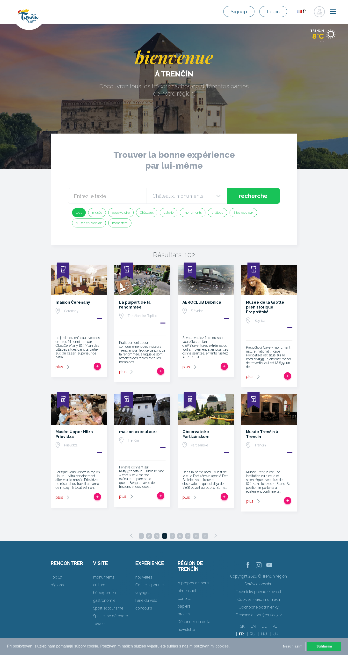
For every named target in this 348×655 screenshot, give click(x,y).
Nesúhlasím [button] (293, 646)
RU (252, 634)
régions (57, 585)
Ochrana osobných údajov (258, 615)
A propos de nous (193, 583)
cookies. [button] (223, 646)
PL (275, 626)
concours (143, 608)
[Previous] (131, 535)
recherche (253, 195)
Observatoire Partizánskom (196, 434)
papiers (184, 606)
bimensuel (187, 590)
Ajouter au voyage (97, 366)
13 (205, 536)
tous (79, 212)
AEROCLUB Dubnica (201, 302)
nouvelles (143, 577)
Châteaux (146, 212)
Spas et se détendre (110, 616)
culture (99, 585)
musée (97, 212)
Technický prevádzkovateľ (258, 591)
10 (196, 536)
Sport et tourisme (108, 608)
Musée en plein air (89, 223)
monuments (193, 212)
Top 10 (56, 577)
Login (273, 12)
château (217, 212)
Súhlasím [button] (324, 646)
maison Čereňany (73, 302)
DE (264, 626)
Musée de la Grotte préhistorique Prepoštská (265, 307)
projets (184, 614)
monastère (120, 223)
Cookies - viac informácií (258, 599)
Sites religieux (243, 212)
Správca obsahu (258, 584)
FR (241, 634)
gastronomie (104, 600)
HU (264, 634)
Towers (99, 623)
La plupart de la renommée (135, 304)
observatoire (121, 212)
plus (59, 367)
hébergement (105, 592)
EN (253, 626)
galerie (169, 212)
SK (242, 626)
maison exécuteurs (138, 431)
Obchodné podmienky (259, 607)
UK (275, 634)
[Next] (215, 535)
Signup (239, 12)
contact (184, 598)
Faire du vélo (146, 600)
